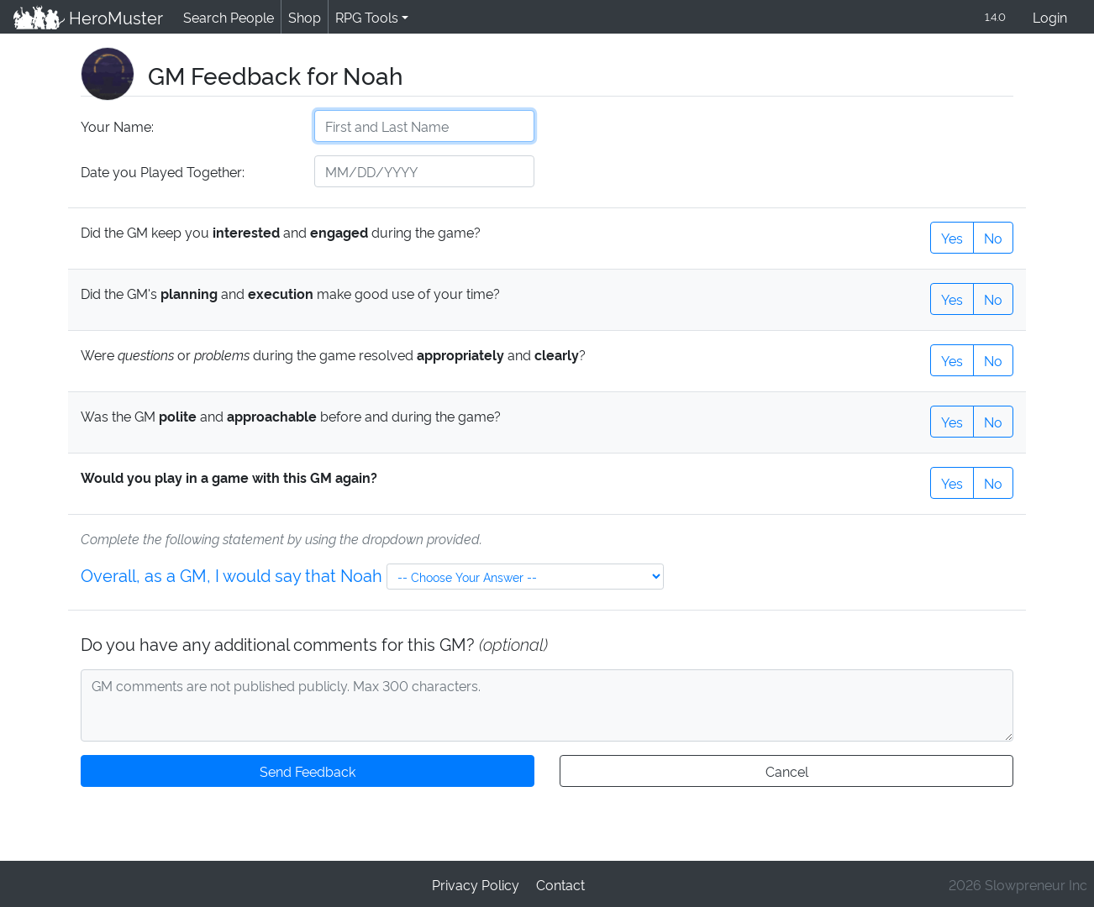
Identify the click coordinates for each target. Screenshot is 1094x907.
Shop (302, 16)
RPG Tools (363, 16)
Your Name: (116, 126)
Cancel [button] (786, 770)
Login (1050, 16)
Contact (559, 883)
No (993, 236)
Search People (226, 16)
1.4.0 (994, 16)
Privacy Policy (475, 883)
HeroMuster (86, 16)
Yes (952, 236)
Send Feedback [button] (307, 770)
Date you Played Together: (162, 171)
